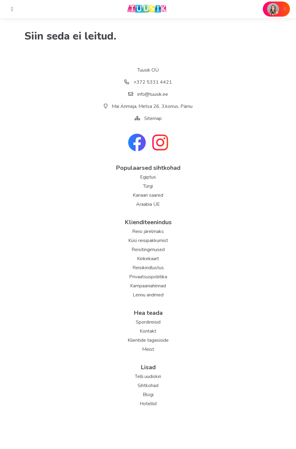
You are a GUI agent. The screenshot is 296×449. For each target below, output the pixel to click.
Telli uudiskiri (148, 376)
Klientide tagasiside (148, 340)
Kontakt (148, 331)
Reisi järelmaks (148, 231)
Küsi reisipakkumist (148, 240)
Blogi (148, 395)
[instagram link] (160, 143)
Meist (148, 349)
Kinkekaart (148, 259)
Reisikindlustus (148, 268)
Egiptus (148, 177)
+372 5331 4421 (148, 82)
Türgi (148, 186)
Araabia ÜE (148, 204)
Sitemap (153, 118)
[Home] (12, 9)
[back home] (148, 9)
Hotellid (148, 404)
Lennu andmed (148, 295)
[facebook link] (137, 143)
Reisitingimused (148, 250)
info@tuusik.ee (148, 94)
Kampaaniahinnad (148, 286)
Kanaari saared (148, 195)
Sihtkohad (148, 386)
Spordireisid (148, 322)
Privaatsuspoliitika (148, 277)
